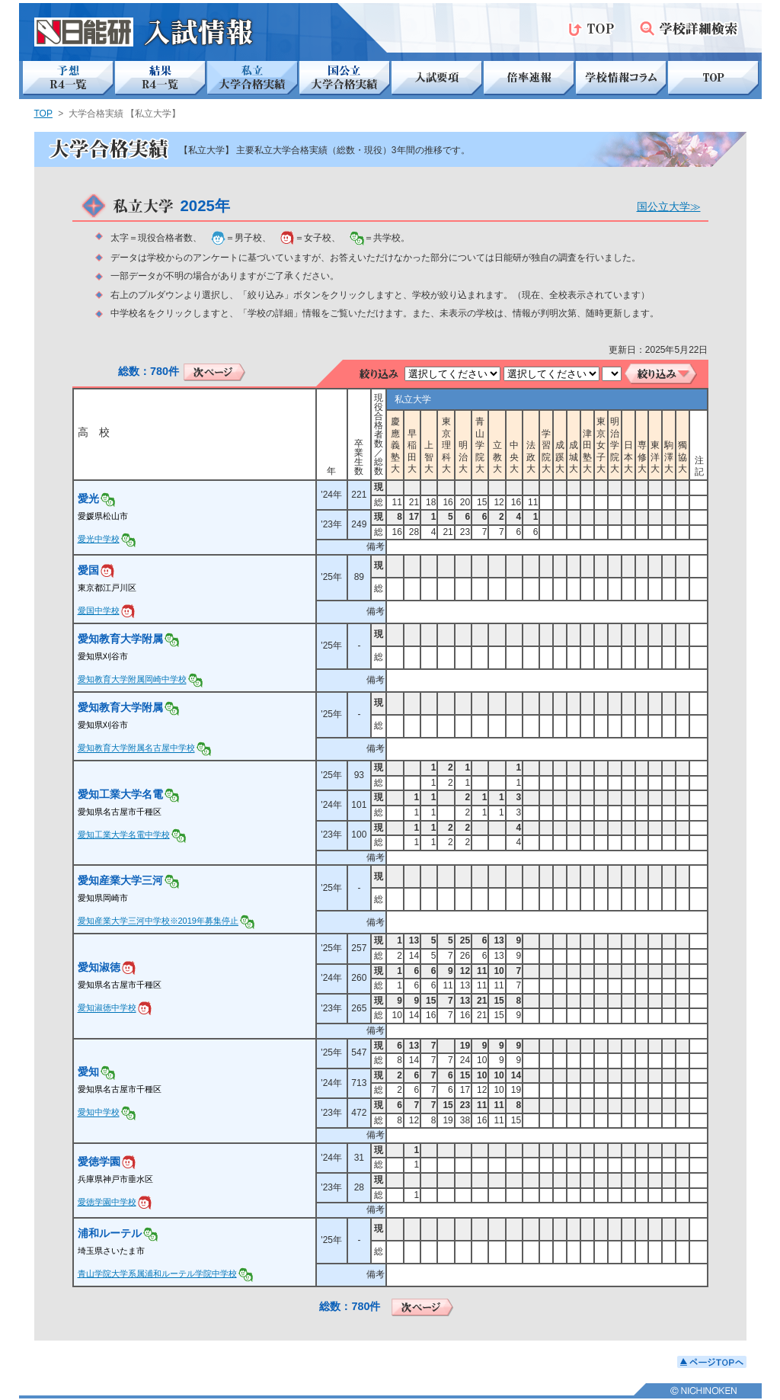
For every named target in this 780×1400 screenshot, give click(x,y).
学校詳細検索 (688, 28)
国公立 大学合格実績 (344, 78)
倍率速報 (529, 78)
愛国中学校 (99, 610)
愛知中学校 (99, 1112)
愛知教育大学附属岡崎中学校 (132, 679)
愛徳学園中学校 (107, 1201)
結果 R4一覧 (160, 78)
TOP (591, 28)
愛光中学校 (99, 538)
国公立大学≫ (669, 206)
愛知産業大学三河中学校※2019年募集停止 (158, 921)
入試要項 (437, 78)
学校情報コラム (621, 78)
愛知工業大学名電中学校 (124, 834)
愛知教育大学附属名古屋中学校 (136, 748)
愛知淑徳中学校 (107, 1008)
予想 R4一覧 (68, 78)
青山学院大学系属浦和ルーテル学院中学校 (157, 1273)
